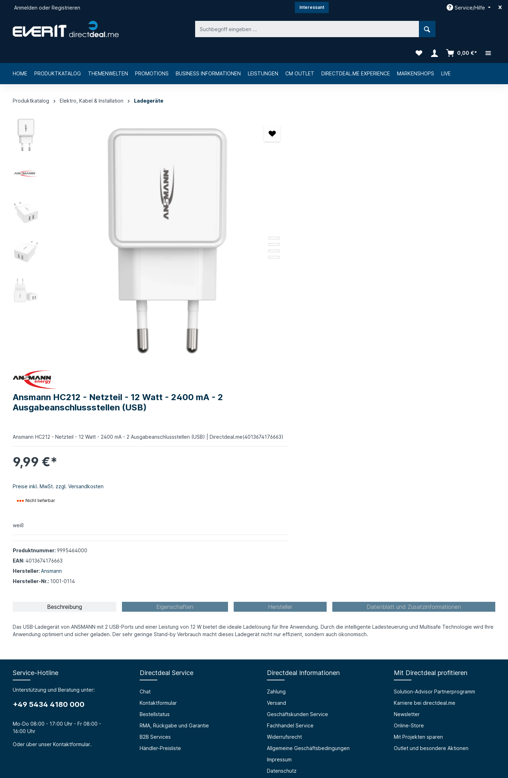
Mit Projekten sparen (418, 500)
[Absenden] (447, 678)
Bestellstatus (155, 477)
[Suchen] (366, 29)
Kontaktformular (71, 507)
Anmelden (25, 8)
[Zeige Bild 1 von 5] (232, 212)
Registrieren (66, 8)
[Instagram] (254, 733)
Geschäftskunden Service (297, 477)
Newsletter (407, 477)
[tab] (64, 370)
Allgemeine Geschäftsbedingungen (308, 511)
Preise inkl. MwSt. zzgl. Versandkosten (306, 221)
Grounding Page (159, 637)
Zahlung (276, 454)
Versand (276, 466)
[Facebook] (236, 733)
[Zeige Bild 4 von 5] (232, 231)
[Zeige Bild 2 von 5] (232, 218)
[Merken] (230, 114)
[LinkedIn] (272, 733)
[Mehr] (488, 29)
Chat (145, 454)
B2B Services (155, 500)
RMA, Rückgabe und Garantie (174, 488)
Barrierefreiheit (157, 603)
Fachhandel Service (290, 488)
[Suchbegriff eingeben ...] (246, 29)
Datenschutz (282, 534)
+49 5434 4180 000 (48, 467)
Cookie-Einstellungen (292, 556)
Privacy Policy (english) (294, 545)
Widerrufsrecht (284, 500)
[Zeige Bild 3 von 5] (232, 224)
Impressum (279, 522)
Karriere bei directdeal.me (424, 466)
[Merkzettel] (419, 29)
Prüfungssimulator (160, 614)
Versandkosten (328, 756)
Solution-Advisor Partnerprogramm (434, 454)
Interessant (311, 7)
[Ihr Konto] (434, 29)
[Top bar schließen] (500, 7)
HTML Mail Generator (165, 625)
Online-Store (409, 488)
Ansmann (300, 305)
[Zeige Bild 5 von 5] (232, 237)
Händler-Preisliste (160, 511)
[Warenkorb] (461, 29)
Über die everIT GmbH (39, 603)
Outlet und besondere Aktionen (431, 511)
